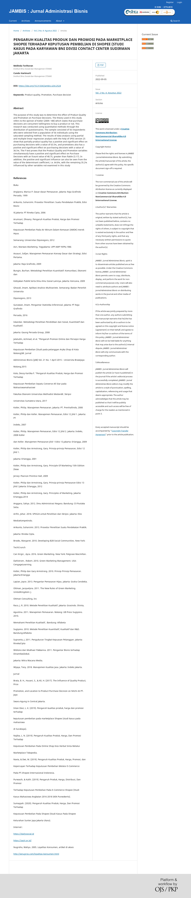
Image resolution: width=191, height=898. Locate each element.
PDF (102, 65)
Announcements (43, 20)
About (59, 20)
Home (16, 30)
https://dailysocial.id (23, 833)
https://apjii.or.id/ (22, 840)
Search (175, 20)
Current (13, 20)
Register (170, 2)
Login (179, 2)
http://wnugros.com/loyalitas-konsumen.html (36, 853)
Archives (25, 20)
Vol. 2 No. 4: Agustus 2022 (45, 30)
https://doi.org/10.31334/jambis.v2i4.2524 (40, 85)
